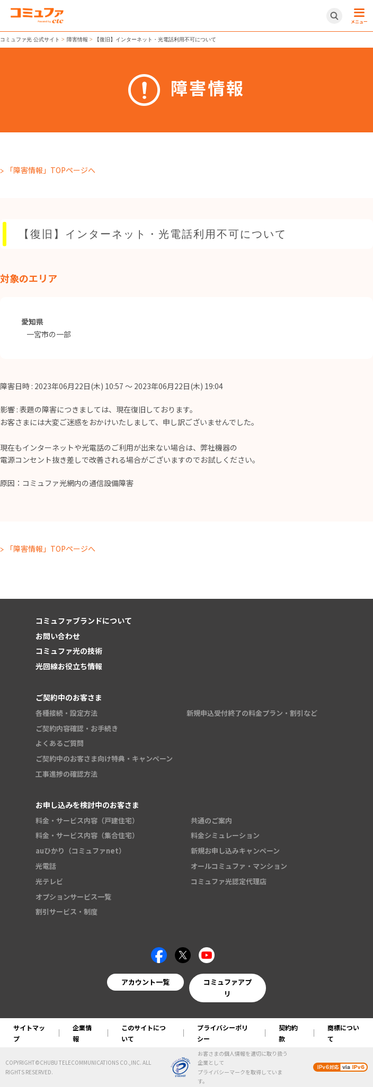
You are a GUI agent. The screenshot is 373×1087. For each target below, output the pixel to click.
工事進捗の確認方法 (66, 774)
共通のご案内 (211, 820)
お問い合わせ (57, 636)
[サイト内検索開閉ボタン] (334, 16)
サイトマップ (29, 1033)
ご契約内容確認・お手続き (76, 728)
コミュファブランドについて (83, 620)
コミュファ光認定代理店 (229, 881)
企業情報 (82, 1033)
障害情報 (77, 39)
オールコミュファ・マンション (239, 866)
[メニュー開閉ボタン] (357, 16)
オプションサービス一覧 (73, 897)
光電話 (45, 866)
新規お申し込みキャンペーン (235, 851)
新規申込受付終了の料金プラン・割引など (251, 713)
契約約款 (288, 1033)
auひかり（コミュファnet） (80, 851)
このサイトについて (143, 1033)
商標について (343, 1033)
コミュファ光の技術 (68, 650)
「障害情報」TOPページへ (50, 170)
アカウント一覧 (145, 982)
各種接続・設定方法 (66, 713)
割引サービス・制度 (66, 911)
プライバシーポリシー (222, 1033)
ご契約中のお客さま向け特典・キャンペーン (104, 758)
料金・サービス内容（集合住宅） (87, 835)
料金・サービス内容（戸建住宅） (87, 820)
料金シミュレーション (225, 835)
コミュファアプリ (227, 988)
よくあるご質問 (59, 743)
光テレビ (49, 881)
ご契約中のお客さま (68, 697)
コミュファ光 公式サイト (30, 39)
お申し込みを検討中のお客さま (87, 804)
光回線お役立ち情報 (68, 666)
